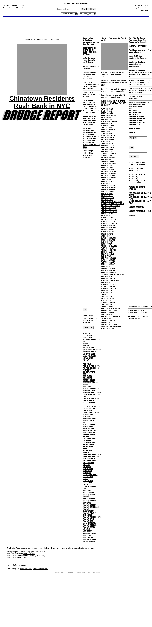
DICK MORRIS (107, 288)
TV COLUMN (106, 368)
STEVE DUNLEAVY (108, 182)
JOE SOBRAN (106, 351)
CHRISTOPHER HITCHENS (111, 228)
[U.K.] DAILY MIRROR (89, 530)
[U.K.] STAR (88, 558)
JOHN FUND (106, 201)
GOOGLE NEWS (134, 145)
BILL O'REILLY (108, 302)
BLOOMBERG (87, 339)
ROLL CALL (87, 515)
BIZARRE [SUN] (108, 136)
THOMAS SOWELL (108, 353)
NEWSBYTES (87, 500)
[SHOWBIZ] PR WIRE (92, 356)
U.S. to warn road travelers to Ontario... (90, 64)
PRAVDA (86, 351)
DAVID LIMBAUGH (108, 271)
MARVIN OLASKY (108, 300)
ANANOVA (86, 336)
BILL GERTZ (106, 206)
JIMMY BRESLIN (108, 148)
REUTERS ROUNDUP (136, 130)
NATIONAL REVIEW (91, 483)
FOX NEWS (87, 435)
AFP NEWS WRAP (135, 118)
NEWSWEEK (87, 503)
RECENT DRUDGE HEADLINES (135, 108)
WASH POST (87, 578)
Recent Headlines (142, 5)
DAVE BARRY (106, 126)
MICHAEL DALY (107, 172)
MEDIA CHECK (88, 469)
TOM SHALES (106, 341)
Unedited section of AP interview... (140, 54)
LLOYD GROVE (107, 218)
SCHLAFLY (105, 339)
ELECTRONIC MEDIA (91, 423)
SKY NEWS (87, 517)
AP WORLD (87, 146)
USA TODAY (87, 573)
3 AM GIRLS (106, 119)
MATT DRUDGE (107, 116)
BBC (84, 384)
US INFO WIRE (89, 360)
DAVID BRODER (107, 150)
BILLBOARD (87, 389)
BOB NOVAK (106, 293)
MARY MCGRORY (107, 283)
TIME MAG (87, 524)
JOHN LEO (105, 269)
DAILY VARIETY (89, 416)
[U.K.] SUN (88, 561)
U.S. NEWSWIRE (89, 363)
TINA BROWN (106, 145)
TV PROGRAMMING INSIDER (112, 315)
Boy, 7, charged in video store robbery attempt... (114, 95)
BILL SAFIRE (107, 336)
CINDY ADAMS (107, 121)
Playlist (25, 601)
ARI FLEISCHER (108, 196)
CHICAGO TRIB (89, 404)
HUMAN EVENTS (89, 447)
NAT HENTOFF (107, 225)
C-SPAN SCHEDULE (91, 401)
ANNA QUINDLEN (108, 319)
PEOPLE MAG (88, 507)
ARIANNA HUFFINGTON (110, 232)
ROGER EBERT (107, 184)
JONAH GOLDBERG (108, 211)
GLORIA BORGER (108, 141)
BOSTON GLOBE (89, 391)
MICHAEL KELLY (108, 252)
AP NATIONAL (88, 148)
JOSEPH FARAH (107, 189)
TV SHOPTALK (88, 527)
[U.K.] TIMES (89, 568)
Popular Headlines (141, 8)
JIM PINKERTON (108, 310)
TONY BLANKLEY (108, 138)
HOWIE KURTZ (107, 266)
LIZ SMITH (106, 346)
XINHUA (86, 368)
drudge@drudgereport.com (35, 596)
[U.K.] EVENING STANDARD (90, 537)
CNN (84, 411)
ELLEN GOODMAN (108, 213)
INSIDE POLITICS (109, 237)
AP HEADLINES (89, 160)
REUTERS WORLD (135, 135)
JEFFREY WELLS (108, 370)
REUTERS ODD (134, 140)
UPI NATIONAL (135, 125)
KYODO (85, 348)
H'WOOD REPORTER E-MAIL (112, 230)
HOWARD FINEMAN (108, 194)
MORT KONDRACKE (108, 259)
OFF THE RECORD (108, 295)
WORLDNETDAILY (89, 585)
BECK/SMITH (106, 133)
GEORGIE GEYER (108, 208)
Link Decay (23, 609)
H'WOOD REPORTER (91, 445)
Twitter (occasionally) (37, 599)
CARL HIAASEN (107, 223)
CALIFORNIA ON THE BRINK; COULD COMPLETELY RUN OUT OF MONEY (113, 109)
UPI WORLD (133, 128)
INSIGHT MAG (88, 449)
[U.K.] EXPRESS (90, 541)
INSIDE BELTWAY (108, 235)
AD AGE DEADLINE (91, 377)
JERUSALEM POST (90, 454)
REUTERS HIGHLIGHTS (138, 133)
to (78, 14)
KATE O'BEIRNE (108, 298)
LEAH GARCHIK (107, 203)
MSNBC (85, 474)
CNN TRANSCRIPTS (91, 413)
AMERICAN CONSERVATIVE (89, 380)
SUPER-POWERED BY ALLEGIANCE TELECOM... (139, 312)
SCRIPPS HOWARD (90, 358)
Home (9, 609)
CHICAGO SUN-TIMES (92, 406)
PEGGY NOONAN (107, 290)
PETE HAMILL (107, 220)
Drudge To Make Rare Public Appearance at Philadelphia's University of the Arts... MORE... (139, 200)
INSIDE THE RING (109, 240)
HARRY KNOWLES (108, 257)
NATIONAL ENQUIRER (92, 481)
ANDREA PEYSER (108, 307)
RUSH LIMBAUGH (108, 273)
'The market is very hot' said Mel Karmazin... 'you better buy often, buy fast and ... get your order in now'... (91, 120)
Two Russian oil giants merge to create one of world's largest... (140, 99)
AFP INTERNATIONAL (138, 116)
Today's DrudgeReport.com (14, 5)
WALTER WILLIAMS (109, 375)
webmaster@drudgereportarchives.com (34, 613)
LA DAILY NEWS (89, 462)
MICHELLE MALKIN (109, 281)
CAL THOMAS (106, 363)
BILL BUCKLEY (107, 155)
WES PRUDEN (106, 317)
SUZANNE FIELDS (108, 191)
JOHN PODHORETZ (108, 312)
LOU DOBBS (106, 177)
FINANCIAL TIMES (91, 430)
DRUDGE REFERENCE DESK (140, 237)
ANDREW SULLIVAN (109, 358)
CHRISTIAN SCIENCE (92, 408)
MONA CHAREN (107, 158)
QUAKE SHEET (134, 191)
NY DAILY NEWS (89, 488)
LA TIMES (87, 464)
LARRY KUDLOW (107, 264)
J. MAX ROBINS (108, 329)
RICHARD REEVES (108, 327)
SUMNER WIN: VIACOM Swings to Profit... (91, 105)
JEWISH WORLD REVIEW (89, 458)
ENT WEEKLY (88, 428)
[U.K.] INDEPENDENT (88, 547)
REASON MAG (88, 512)
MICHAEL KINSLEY (109, 254)
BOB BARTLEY (107, 129)
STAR (85, 522)
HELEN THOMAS (107, 360)
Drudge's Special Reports (13, 8)
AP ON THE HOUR (90, 158)
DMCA (15, 609)
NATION (86, 478)
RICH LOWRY (106, 278)
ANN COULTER (107, 167)
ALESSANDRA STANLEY (110, 356)
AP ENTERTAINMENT (91, 155)
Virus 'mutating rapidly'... (91, 73)
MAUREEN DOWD (107, 179)
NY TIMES (87, 495)
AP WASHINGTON (89, 150)
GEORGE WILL (107, 373)
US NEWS (86, 570)
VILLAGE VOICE (89, 575)
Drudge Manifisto (29, 598)
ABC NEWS (87, 372)
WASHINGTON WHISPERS (111, 377)
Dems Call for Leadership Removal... (140, 61)
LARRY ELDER (107, 187)
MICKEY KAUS (107, 247)
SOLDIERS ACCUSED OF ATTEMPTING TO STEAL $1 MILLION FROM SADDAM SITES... (140, 80)
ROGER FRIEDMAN (108, 199)
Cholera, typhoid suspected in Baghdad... (137, 69)
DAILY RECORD (89, 534)
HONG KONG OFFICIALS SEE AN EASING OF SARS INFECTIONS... (91, 95)
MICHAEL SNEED (108, 348)
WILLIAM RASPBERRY (110, 322)
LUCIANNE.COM (89, 466)
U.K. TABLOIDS (89, 563)
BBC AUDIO (87, 387)
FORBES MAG (88, 433)
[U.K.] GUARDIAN (91, 544)
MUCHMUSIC (87, 476)
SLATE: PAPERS (89, 520)
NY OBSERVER (88, 491)
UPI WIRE (133, 123)
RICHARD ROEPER (108, 331)
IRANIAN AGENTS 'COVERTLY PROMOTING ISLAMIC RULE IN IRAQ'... (114, 86)
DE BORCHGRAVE (108, 174)
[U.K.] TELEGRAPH (91, 565)
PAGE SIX (105, 305)
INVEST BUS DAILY (91, 452)
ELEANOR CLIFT (108, 160)
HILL (85, 442)
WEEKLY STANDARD (91, 582)
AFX (130, 121)
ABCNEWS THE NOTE (91, 375)
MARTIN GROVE (107, 216)
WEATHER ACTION (136, 188)
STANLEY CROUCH (108, 170)
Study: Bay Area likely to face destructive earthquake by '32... (140, 90)
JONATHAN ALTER (108, 124)
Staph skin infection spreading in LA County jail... (91, 42)
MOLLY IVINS (107, 242)
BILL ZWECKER (107, 380)
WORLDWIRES (88, 365)
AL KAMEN (105, 244)
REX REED (105, 324)
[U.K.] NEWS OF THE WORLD (90, 552)
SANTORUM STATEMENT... (140, 48)
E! (84, 420)
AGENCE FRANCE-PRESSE (139, 113)
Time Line (145, 10)
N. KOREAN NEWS (90, 505)
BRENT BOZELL (107, 143)
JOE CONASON (107, 165)
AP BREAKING (88, 162)
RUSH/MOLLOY (107, 334)
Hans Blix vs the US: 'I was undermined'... (113, 101)
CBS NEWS (87, 399)
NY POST (86, 493)
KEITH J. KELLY (108, 249)
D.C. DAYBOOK (89, 418)
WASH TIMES (88, 580)
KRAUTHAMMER (107, 261)
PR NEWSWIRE (88, 353)
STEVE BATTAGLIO (109, 131)
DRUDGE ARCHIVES (136, 233)
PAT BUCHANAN (107, 153)
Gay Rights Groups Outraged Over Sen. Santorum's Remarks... (140, 41)
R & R (85, 510)
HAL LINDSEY (107, 276)
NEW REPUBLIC (89, 486)
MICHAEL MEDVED (108, 286)
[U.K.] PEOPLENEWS (92, 556)
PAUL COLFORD (107, 162)
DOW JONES (87, 341)
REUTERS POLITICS (137, 138)
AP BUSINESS (88, 153)
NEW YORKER (88, 498)
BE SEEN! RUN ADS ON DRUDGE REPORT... (138, 319)
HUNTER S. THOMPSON (110, 365)
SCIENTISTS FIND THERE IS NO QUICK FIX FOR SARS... (91, 54)
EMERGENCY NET (89, 425)
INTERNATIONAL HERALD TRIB (89, 438)
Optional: (58, 14)
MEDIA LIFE (88, 471)
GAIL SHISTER (107, 344)
